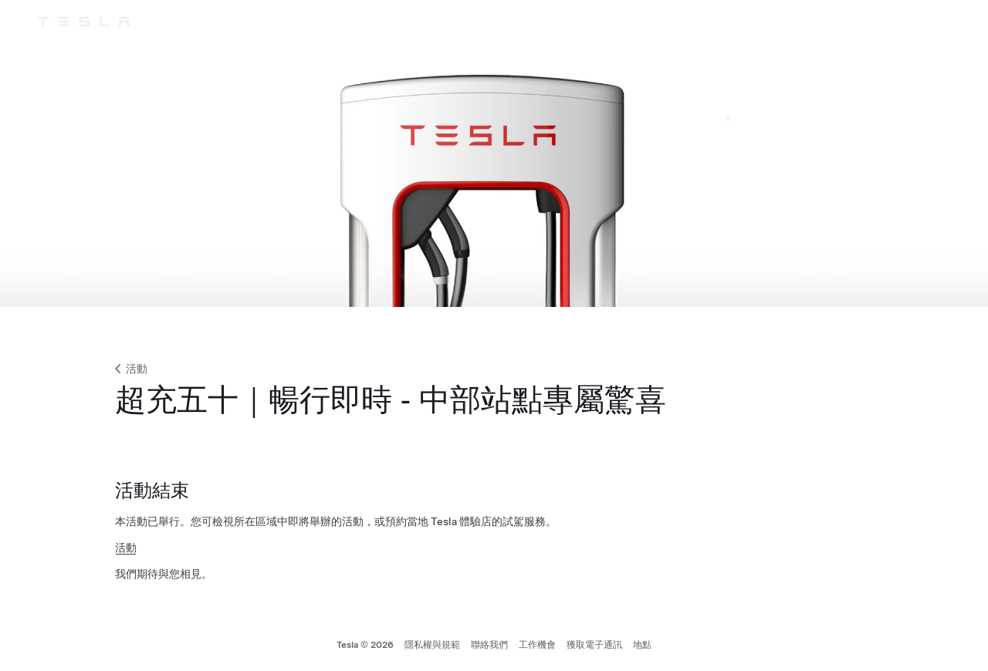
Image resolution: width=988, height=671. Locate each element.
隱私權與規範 (432, 644)
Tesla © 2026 (365, 644)
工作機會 (537, 644)
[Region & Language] (910, 21)
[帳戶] (938, 21)
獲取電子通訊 (594, 644)
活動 (129, 368)
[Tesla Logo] (83, 21)
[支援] (883, 21)
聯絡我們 (489, 644)
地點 (642, 644)
